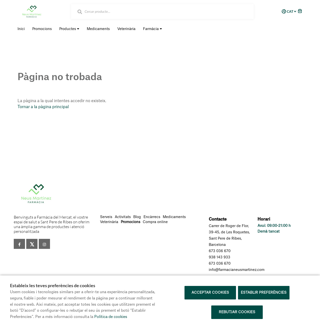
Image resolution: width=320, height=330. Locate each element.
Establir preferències (263, 292)
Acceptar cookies (210, 292)
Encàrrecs (152, 217)
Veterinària (109, 222)
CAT (288, 11)
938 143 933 (219, 257)
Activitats (123, 217)
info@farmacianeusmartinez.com (236, 270)
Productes (69, 29)
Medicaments (174, 217)
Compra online (155, 222)
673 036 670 (219, 251)
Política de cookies (110, 317)
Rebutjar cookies (237, 312)
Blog (137, 217)
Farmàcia (152, 29)
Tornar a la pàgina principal (43, 107)
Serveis (106, 217)
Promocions (130, 222)
